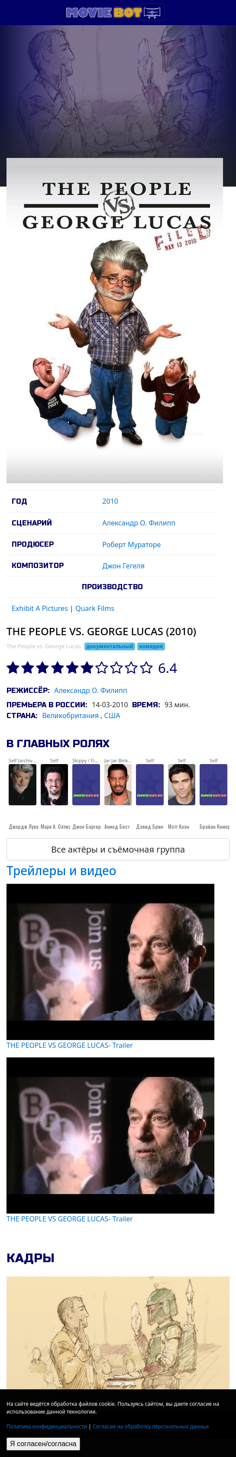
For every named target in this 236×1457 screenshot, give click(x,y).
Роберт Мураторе (131, 544)
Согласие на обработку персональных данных (151, 1426)
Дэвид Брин (149, 826)
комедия (151, 646)
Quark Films (94, 608)
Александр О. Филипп (138, 523)
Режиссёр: (27, 690)
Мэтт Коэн (178, 826)
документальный (109, 646)
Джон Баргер (86, 826)
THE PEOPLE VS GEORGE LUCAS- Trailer (69, 1045)
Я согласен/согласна (43, 1443)
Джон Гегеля (123, 566)
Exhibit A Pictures (40, 608)
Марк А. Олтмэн (57, 826)
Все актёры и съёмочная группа (118, 849)
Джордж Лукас (25, 826)
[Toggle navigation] (152, 12)
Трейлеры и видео (61, 870)
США (112, 715)
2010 (110, 501)
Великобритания (70, 715)
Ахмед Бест (116, 826)
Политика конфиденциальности (46, 1426)
